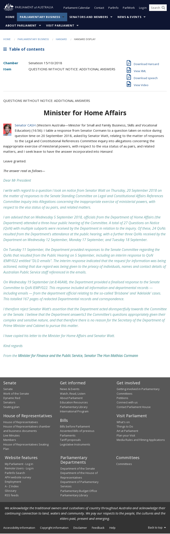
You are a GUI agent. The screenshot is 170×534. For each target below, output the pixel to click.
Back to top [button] (157, 528)
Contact (99, 8)
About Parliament (21, 26)
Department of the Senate (77, 469)
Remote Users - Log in (19, 469)
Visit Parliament (60, 26)
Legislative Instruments (75, 445)
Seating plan (11, 407)
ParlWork (129, 8)
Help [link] (112, 528)
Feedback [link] (98, 528)
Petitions (122, 398)
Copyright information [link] (54, 528)
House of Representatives (20, 422)
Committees (124, 464)
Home (10, 17)
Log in (143, 8)
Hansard (61, 39)
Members (9, 440)
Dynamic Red (11, 398)
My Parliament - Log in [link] (19, 464)
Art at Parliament (127, 431)
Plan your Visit (126, 436)
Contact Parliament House (134, 407)
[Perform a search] (163, 8)
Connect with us (127, 403)
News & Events (129, 17)
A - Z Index (12, 487)
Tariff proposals (70, 440)
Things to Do (125, 427)
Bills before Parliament (75, 427)
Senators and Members (88, 17)
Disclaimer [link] (80, 528)
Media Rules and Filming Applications (141, 440)
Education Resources (74, 403)
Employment (13, 482)
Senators (9, 403)
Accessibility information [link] (19, 528)
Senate (8, 389)
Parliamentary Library (73, 407)
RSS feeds (12, 496)
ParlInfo (113, 8)
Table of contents (23, 49)
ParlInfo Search (15, 473)
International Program (74, 412)
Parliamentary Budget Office (78, 491)
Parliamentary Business (40, 17)
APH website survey (18, 478)
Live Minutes (11, 436)
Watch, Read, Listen (72, 394)
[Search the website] (158, 8)
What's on (123, 422)
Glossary (10, 491)
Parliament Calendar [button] (76, 8)
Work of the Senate (16, 394)
